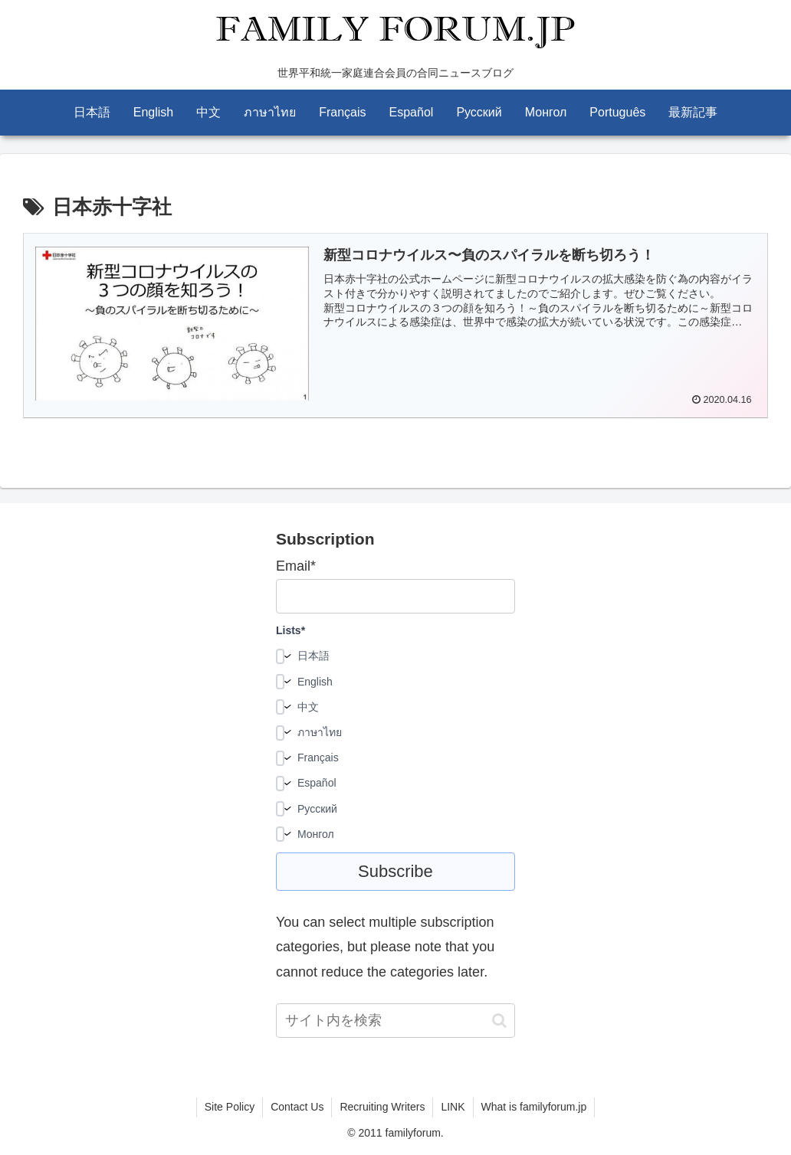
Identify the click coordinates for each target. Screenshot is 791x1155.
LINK (452, 1107)
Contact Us (297, 1107)
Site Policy (229, 1107)
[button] (499, 1020)
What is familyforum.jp (534, 1107)
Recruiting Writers (382, 1107)
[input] (395, 1020)
